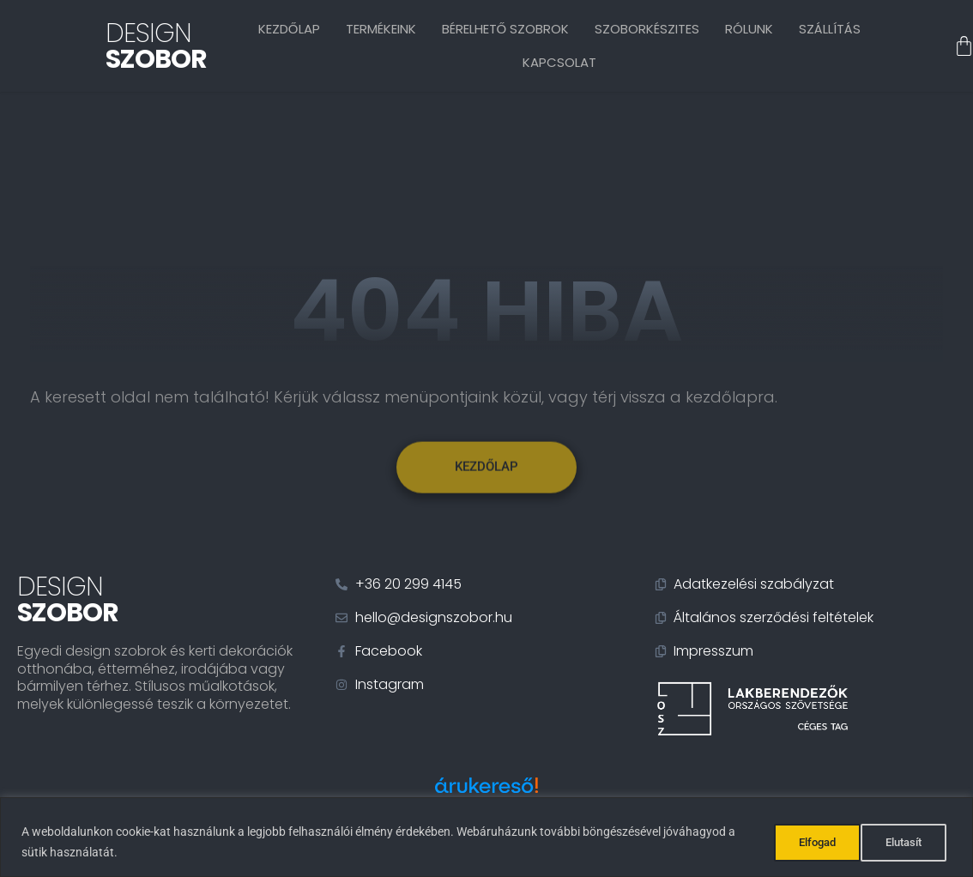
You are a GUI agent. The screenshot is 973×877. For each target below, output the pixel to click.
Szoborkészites (647, 29)
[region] (486, 837)
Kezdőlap (289, 29)
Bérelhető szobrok (506, 29)
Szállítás (830, 29)
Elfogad (906, 842)
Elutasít (807, 842)
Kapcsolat (559, 62)
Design (156, 46)
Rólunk (749, 29)
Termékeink (381, 29)
